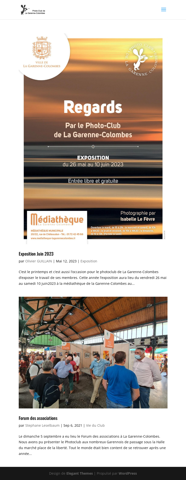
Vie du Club (95, 425)
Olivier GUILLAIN (38, 261)
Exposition (88, 261)
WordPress (128, 473)
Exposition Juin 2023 (36, 253)
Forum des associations (38, 418)
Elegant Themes (79, 473)
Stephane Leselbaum (42, 425)
